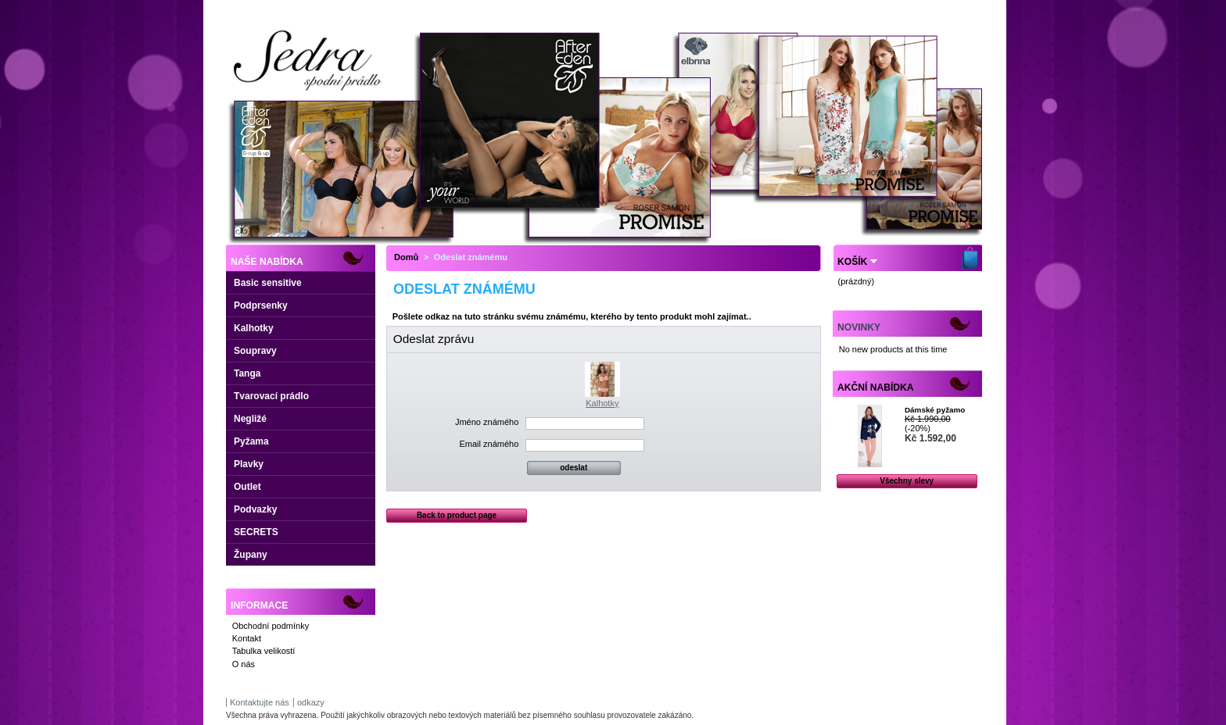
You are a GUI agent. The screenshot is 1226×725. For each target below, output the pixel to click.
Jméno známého (486, 422)
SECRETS (256, 532)
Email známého (488, 443)
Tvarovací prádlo (271, 396)
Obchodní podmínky (270, 625)
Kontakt (246, 638)
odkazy (310, 702)
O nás (243, 664)
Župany (250, 554)
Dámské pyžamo (935, 409)
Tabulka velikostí (264, 650)
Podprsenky (261, 305)
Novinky (858, 327)
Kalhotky (254, 328)
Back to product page (456, 515)
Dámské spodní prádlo (312, 95)
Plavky (248, 464)
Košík (852, 261)
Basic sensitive (268, 282)
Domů (406, 257)
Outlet (247, 486)
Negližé (250, 418)
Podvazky (255, 509)
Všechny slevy (907, 481)
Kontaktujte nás (259, 702)
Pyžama (251, 441)
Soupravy (255, 350)
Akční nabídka (875, 387)
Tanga (247, 373)
